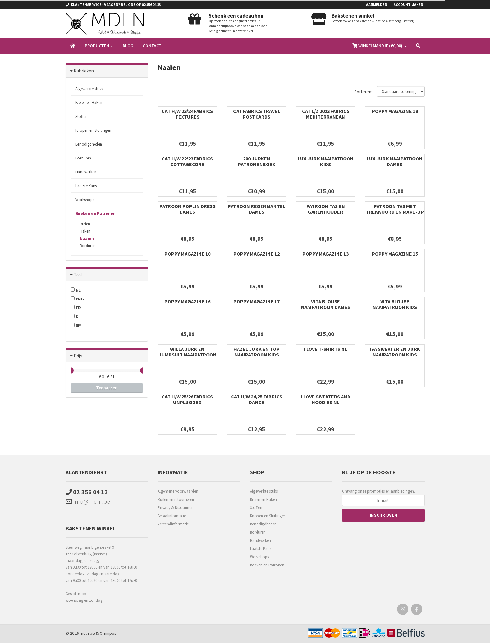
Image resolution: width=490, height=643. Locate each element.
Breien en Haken (88, 102)
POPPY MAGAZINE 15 (395, 254)
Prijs (78, 356)
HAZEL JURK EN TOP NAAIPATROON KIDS (256, 352)
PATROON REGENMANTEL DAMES (256, 209)
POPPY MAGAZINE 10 (187, 254)
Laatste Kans (86, 185)
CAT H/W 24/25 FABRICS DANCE (256, 399)
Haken (85, 231)
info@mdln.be (88, 501)
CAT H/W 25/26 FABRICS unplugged (187, 399)
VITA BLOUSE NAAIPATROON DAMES (325, 304)
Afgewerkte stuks (89, 88)
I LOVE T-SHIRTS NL (325, 349)
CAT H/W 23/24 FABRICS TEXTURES (187, 114)
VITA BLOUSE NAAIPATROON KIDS (394, 304)
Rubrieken (84, 71)
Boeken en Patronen (95, 213)
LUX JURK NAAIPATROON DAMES (395, 161)
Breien (85, 224)
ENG (77, 299)
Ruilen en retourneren (176, 499)
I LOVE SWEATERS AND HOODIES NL (325, 399)
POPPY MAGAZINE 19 (395, 111)
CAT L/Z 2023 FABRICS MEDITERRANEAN (325, 114)
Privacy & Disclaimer (175, 507)
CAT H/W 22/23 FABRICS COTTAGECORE (187, 161)
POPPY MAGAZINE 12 (256, 254)
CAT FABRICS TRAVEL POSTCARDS (256, 114)
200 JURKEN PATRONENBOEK (256, 161)
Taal (78, 275)
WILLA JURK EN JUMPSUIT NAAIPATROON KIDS (187, 354)
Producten (99, 46)
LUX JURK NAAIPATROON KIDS (326, 161)
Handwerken (85, 172)
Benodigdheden (88, 144)
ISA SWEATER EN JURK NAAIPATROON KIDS (395, 352)
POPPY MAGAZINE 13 (326, 254)
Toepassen (107, 388)
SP (76, 325)
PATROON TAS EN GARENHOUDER (325, 209)
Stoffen (81, 116)
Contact (152, 46)
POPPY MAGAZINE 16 (187, 301)
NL (76, 290)
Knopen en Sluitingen (93, 130)
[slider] (70, 370)
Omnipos (108, 633)
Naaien (87, 238)
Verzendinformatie (173, 524)
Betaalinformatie (172, 515)
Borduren (83, 158)
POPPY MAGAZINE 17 (256, 301)
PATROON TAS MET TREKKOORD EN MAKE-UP (395, 209)
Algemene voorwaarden (178, 491)
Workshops (84, 199)
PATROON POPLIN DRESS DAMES (187, 209)
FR (76, 307)
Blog (128, 46)
